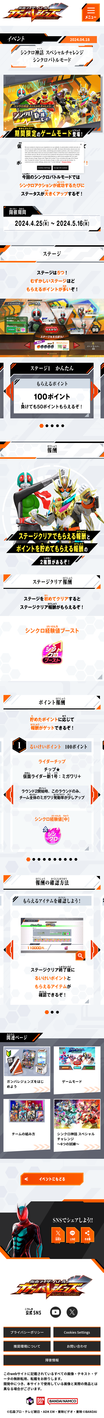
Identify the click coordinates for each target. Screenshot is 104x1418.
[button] (41, 426)
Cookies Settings (77, 1332)
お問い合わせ (77, 1346)
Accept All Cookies (60, 168)
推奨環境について (27, 1346)
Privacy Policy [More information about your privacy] (66, 162)
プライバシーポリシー (27, 1332)
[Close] (81, 144)
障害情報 (52, 1360)
